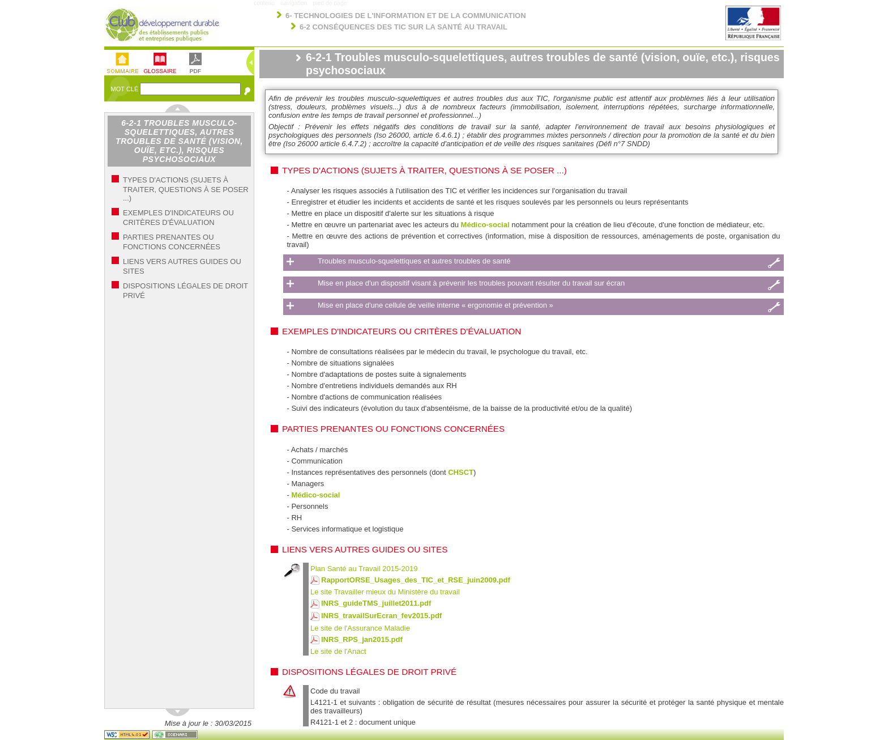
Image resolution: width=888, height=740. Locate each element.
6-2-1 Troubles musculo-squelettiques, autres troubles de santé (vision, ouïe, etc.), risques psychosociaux (179, 141)
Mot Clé (125, 89)
